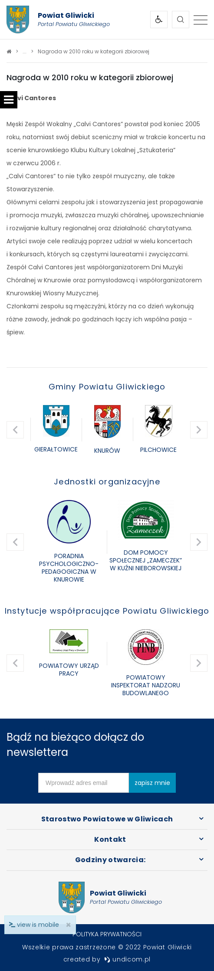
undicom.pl (127, 959)
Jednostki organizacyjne (107, 481)
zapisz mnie (152, 782)
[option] (56, 429)
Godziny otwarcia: (110, 860)
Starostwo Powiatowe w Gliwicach (107, 819)
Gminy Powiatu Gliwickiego (107, 386)
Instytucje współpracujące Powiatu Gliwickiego (107, 610)
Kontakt (110, 839)
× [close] (68, 924)
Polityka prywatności (107, 934)
